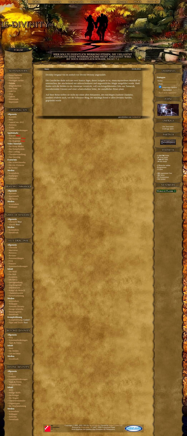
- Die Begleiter (16, 141)
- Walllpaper (13, 176)
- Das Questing (14, 157)
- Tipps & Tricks (15, 343)
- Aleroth (14, 224)
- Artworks (12, 178)
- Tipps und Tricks (18, 322)
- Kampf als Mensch (16, 290)
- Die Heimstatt (17, 138)
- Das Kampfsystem (16, 149)
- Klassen (14, 135)
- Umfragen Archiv (16, 80)
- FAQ (10, 261)
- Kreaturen (12, 277)
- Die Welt (12, 274)
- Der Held (12, 271)
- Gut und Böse (14, 353)
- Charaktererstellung (17, 154)
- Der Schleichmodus (17, 162)
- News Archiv (14, 78)
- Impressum (13, 102)
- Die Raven (13, 199)
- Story (10, 119)
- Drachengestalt (15, 285)
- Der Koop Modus (16, 146)
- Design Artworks (15, 309)
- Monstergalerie (15, 312)
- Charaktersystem (15, 293)
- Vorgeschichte (14, 384)
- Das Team (12, 88)
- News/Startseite (15, 75)
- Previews (12, 125)
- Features (12, 263)
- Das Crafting (14, 151)
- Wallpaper (13, 207)
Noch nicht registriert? (167, 93)
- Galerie (11, 96)
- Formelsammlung (16, 295)
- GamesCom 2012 (16, 122)
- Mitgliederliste (14, 86)
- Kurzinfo (12, 117)
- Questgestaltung (15, 282)
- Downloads (13, 99)
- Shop (10, 94)
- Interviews (13, 250)
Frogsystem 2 (86, 427)
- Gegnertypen (14, 403)
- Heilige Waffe (14, 392)
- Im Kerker (13, 168)
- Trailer (11, 127)
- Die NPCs (12, 279)
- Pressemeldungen (16, 258)
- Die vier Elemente (16, 165)
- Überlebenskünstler (16, 400)
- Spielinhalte (13, 196)
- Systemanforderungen (18, 130)
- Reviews (12, 255)
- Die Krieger (13, 395)
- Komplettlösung (19, 320)
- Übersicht (15, 222)
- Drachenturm (14, 287)
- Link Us (12, 91)
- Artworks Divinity (16, 306)
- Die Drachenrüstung (17, 406)
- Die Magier (13, 398)
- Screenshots (13, 173)
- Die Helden (13, 351)
